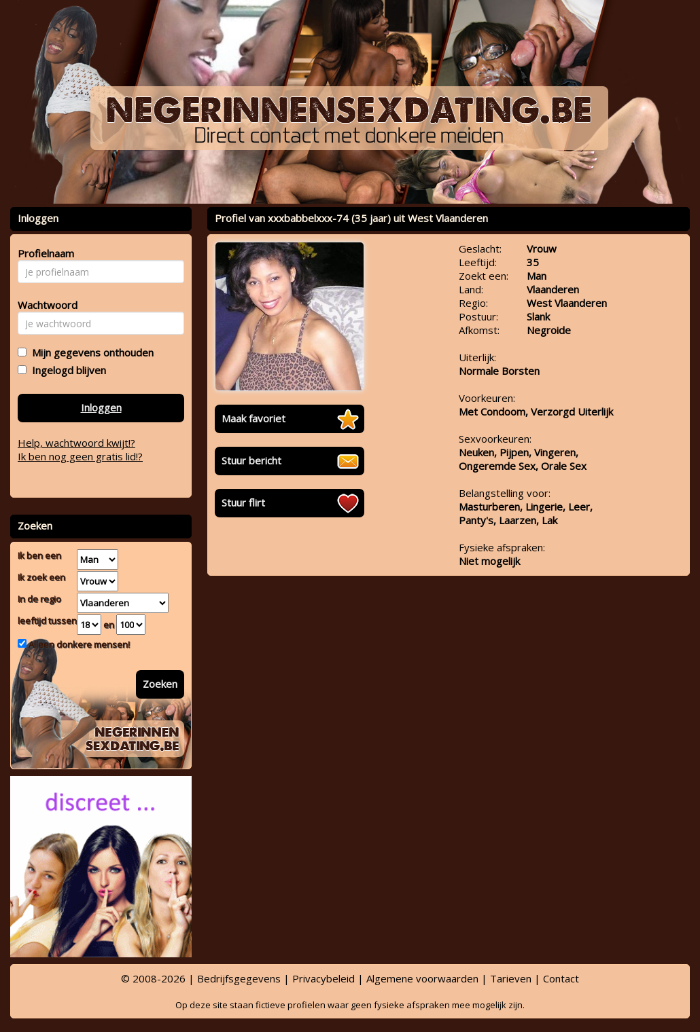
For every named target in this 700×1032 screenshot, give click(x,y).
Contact (561, 978)
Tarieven (510, 978)
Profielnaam (44, 253)
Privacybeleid (323, 978)
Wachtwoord (44, 305)
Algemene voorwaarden (422, 978)
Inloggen (101, 407)
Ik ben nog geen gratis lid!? (80, 456)
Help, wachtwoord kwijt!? (76, 442)
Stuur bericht (251, 460)
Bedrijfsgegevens (239, 978)
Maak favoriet (253, 418)
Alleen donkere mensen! (78, 644)
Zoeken (160, 683)
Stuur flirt (243, 502)
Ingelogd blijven (66, 370)
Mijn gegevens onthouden (90, 352)
